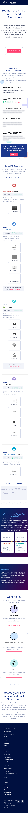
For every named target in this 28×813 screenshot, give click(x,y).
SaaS (5, 307)
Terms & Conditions (8, 800)
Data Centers (7, 757)
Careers (6, 789)
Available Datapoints (9, 734)
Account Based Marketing (10, 773)
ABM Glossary (7, 794)
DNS (4, 384)
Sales (5, 745)
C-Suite (6, 748)
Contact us (6, 782)
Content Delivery (8, 759)
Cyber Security (8, 191)
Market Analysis (8, 768)
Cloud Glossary (8, 792)
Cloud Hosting (8, 230)
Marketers (6, 743)
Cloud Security (7, 762)
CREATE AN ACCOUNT (14, 50)
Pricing (5, 736)
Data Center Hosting (10, 454)
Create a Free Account (15, 289)
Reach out (14, 154)
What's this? (17, 102)
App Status (6, 787)
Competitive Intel (8, 771)
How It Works (7, 731)
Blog (5, 780)
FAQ (5, 785)
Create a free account (14, 625)
